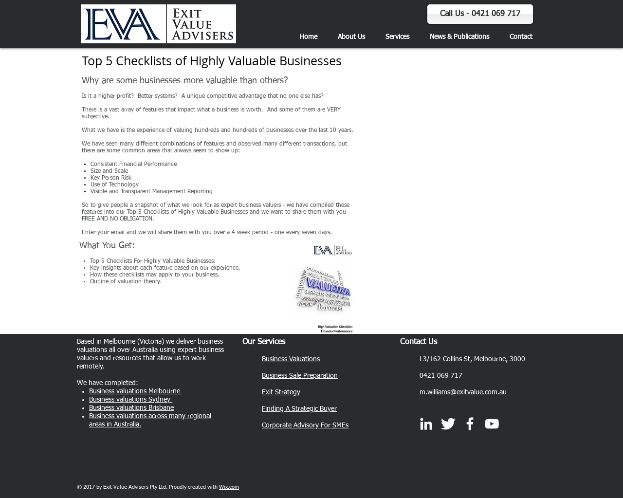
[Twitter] (448, 423)
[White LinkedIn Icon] (426, 423)
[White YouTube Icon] (491, 423)
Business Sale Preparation (300, 375)
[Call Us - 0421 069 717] (480, 14)
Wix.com (229, 487)
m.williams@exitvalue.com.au (463, 392)
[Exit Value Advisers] (469, 423)
